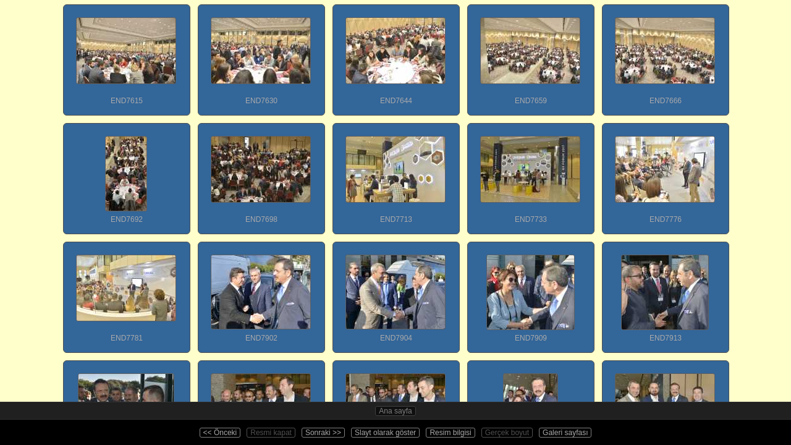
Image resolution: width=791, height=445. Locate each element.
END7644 (395, 55)
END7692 (126, 174)
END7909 (530, 292)
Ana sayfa (395, 411)
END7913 (665, 292)
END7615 (126, 55)
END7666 (665, 55)
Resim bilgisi (450, 432)
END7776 (665, 174)
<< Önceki (220, 432)
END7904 (395, 292)
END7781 (126, 292)
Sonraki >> (323, 432)
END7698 (260, 174)
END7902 (260, 292)
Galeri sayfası (565, 432)
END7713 (395, 174)
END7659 (530, 55)
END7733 (530, 174)
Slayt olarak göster (385, 432)
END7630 (260, 55)
